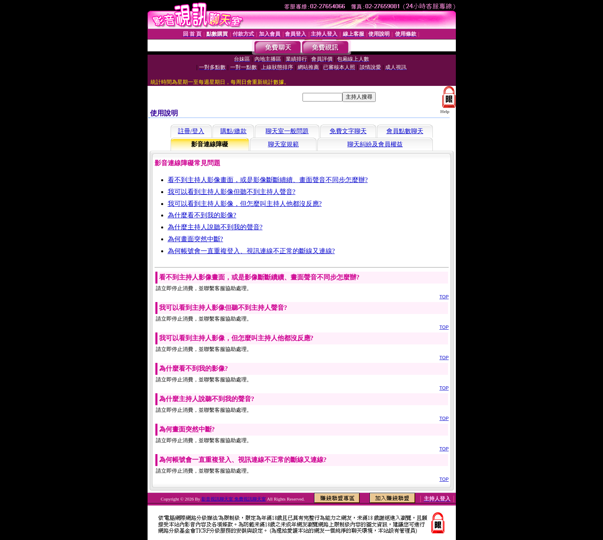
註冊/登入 (191, 131)
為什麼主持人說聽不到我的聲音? (215, 227)
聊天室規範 (283, 144)
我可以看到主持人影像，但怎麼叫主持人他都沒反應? (245, 203)
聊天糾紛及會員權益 (375, 144)
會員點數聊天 (404, 131)
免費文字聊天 (348, 131)
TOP (443, 296)
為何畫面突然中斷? (195, 238)
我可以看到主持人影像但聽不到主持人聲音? (232, 191)
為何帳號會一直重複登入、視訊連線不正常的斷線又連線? (251, 250)
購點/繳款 (233, 131)
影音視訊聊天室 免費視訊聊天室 (233, 498)
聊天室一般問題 (287, 131)
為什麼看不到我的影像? (202, 215)
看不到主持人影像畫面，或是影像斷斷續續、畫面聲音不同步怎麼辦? (268, 179)
